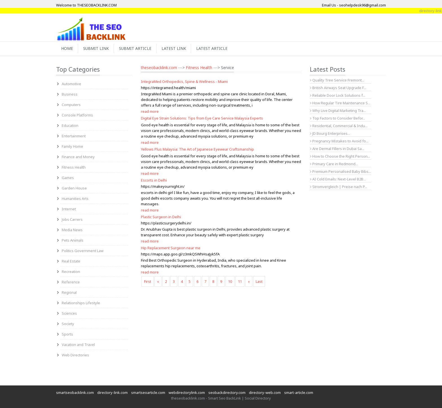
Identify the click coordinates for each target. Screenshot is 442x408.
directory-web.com (265, 392)
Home (67, 48)
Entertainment (74, 135)
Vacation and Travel (78, 344)
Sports (67, 334)
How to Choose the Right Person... (340, 156)
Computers (71, 104)
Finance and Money (78, 156)
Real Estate (71, 261)
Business (70, 94)
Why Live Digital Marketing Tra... (338, 110)
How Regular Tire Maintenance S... (340, 102)
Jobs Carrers (72, 219)
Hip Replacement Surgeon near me (170, 247)
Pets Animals (72, 240)
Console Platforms (77, 115)
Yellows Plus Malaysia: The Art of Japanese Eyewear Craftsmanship (197, 149)
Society (68, 323)
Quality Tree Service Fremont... (337, 80)
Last (259, 281)
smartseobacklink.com (75, 392)
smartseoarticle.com (148, 392)
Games (68, 177)
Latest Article (211, 48)
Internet (69, 208)
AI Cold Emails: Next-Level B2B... (338, 179)
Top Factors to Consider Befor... (337, 118)
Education (70, 125)
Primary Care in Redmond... (334, 163)
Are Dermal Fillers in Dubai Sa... (337, 148)
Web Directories (75, 355)
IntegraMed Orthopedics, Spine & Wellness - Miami (184, 81)
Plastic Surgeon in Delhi (161, 216)
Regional (69, 292)
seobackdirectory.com (227, 392)
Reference (71, 282)
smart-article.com (298, 392)
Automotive (71, 83)
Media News (72, 229)
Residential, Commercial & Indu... (339, 125)
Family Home (72, 146)
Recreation (71, 271)
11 (240, 281)
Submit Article (135, 48)
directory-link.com (112, 392)
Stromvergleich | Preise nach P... (338, 186)
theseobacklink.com (159, 67)
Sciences (69, 313)
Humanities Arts (75, 198)
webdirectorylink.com (187, 392)
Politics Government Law (82, 250)
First (147, 281)
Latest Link (174, 48)
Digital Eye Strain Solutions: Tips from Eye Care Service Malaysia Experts (202, 118)
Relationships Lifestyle (81, 302)
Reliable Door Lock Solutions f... (337, 95)
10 (230, 281)
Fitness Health (74, 167)
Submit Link (96, 48)
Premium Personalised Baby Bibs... (340, 171)
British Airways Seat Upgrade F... (338, 87)
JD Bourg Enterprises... (330, 133)
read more (150, 111)
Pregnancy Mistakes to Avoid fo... (339, 141)
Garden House (74, 188)
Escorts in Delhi (154, 180)
